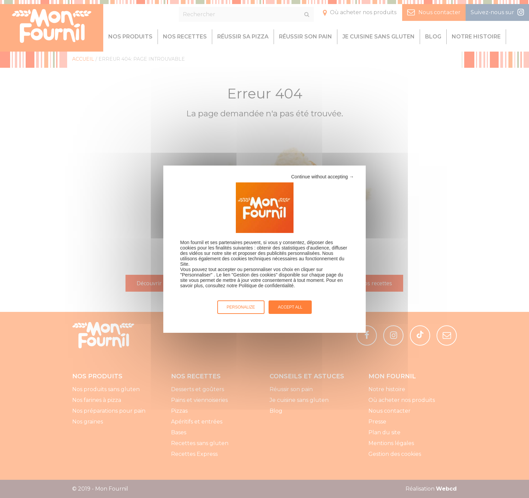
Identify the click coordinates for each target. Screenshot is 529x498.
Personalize (241, 307)
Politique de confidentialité (266, 285)
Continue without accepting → (322, 176)
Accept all (290, 307)
